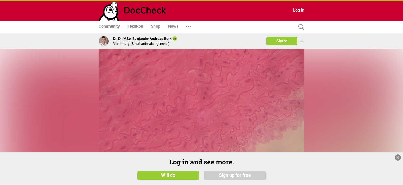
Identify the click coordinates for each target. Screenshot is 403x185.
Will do (168, 175)
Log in (298, 10)
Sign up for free (235, 175)
